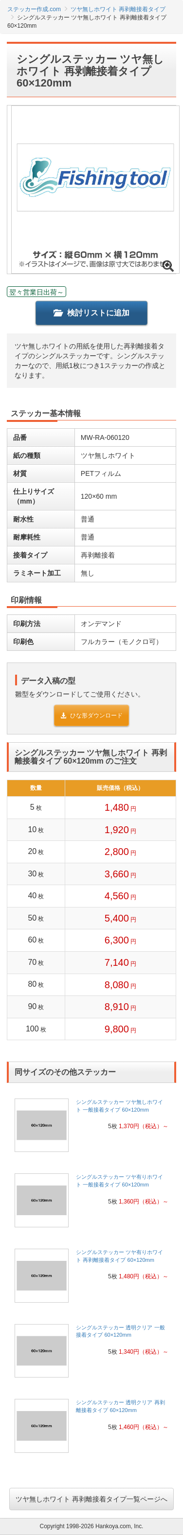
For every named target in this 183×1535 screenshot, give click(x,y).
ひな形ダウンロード (91, 715)
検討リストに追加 (91, 313)
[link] (91, 1128)
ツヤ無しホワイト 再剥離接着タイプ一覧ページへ (91, 1499)
